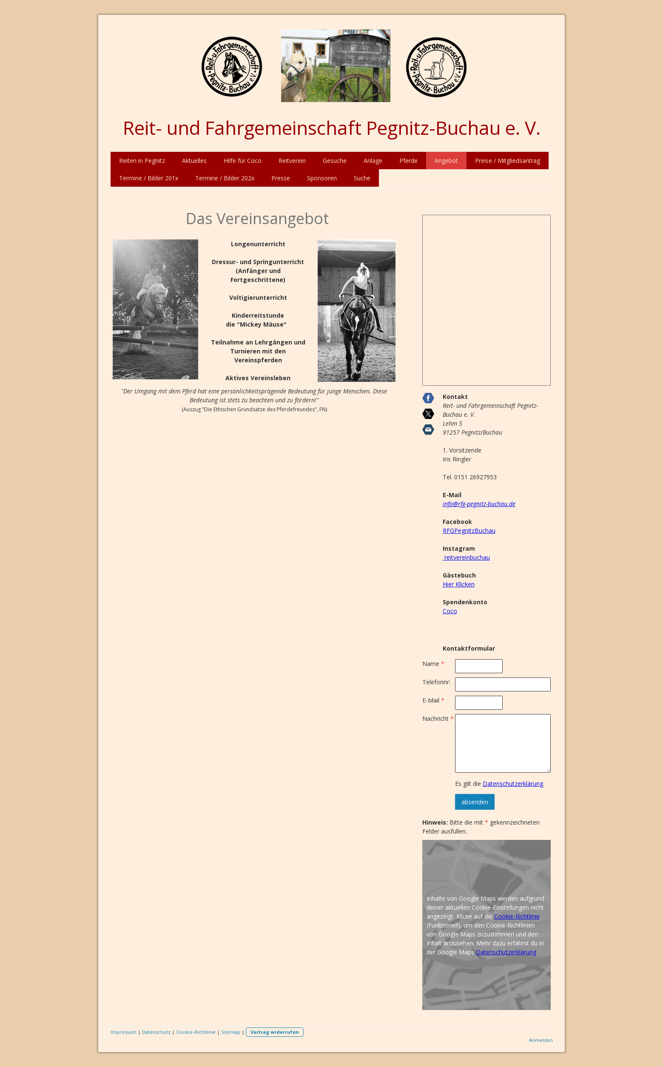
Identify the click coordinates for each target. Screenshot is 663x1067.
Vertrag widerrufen (274, 1032)
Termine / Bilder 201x (148, 178)
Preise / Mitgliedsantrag (507, 160)
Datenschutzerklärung (513, 784)
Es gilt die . (499, 784)
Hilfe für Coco (243, 160)
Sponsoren (322, 178)
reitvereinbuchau (466, 557)
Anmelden (541, 1040)
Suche (362, 178)
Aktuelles (194, 160)
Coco (450, 611)
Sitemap (230, 1032)
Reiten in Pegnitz (142, 160)
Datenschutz (156, 1032)
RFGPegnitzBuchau (469, 530)
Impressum (124, 1032)
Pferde (408, 160)
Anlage (373, 160)
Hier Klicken (459, 584)
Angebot (446, 160)
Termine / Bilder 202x (224, 178)
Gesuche (335, 160)
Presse (280, 178)
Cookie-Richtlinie (517, 916)
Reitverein (292, 160)
